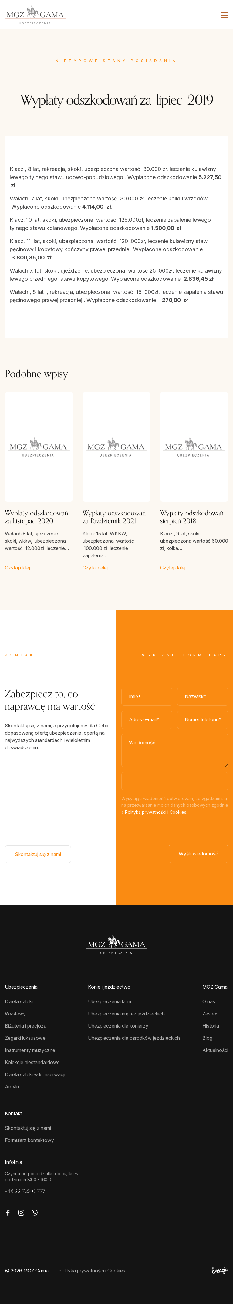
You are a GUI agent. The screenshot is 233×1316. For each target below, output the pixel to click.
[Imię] (146, 703)
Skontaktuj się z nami (38, 860)
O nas (208, 1014)
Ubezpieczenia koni (109, 1014)
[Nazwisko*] (202, 703)
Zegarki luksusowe (25, 1050)
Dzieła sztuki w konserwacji (35, 1087)
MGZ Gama (215, 999)
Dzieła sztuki (19, 1014)
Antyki (12, 1099)
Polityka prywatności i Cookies (91, 1283)
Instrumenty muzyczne (30, 1063)
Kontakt (13, 1126)
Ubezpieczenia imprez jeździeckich (126, 1026)
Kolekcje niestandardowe (32, 1075)
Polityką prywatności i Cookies (155, 818)
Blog (207, 1050)
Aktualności (215, 1063)
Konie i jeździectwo (109, 999)
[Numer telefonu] (202, 726)
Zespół (210, 1026)
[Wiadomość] (174, 757)
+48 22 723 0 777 (25, 1203)
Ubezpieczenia (21, 999)
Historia (210, 1038)
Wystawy (15, 1026)
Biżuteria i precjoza (25, 1038)
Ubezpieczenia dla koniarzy (118, 1038)
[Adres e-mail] (146, 726)
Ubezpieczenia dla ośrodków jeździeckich (134, 1050)
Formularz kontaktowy (29, 1153)
